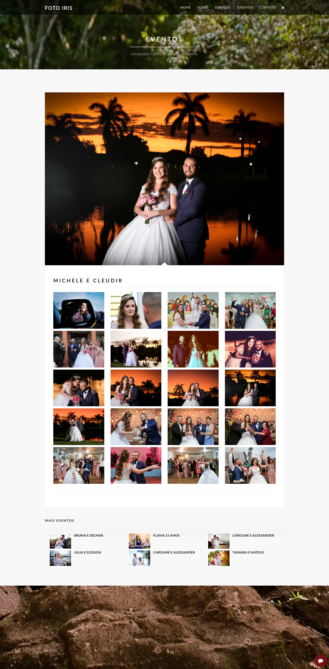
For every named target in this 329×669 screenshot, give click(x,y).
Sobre (202, 7)
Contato (267, 7)
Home (185, 7)
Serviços (223, 7)
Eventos (245, 7)
